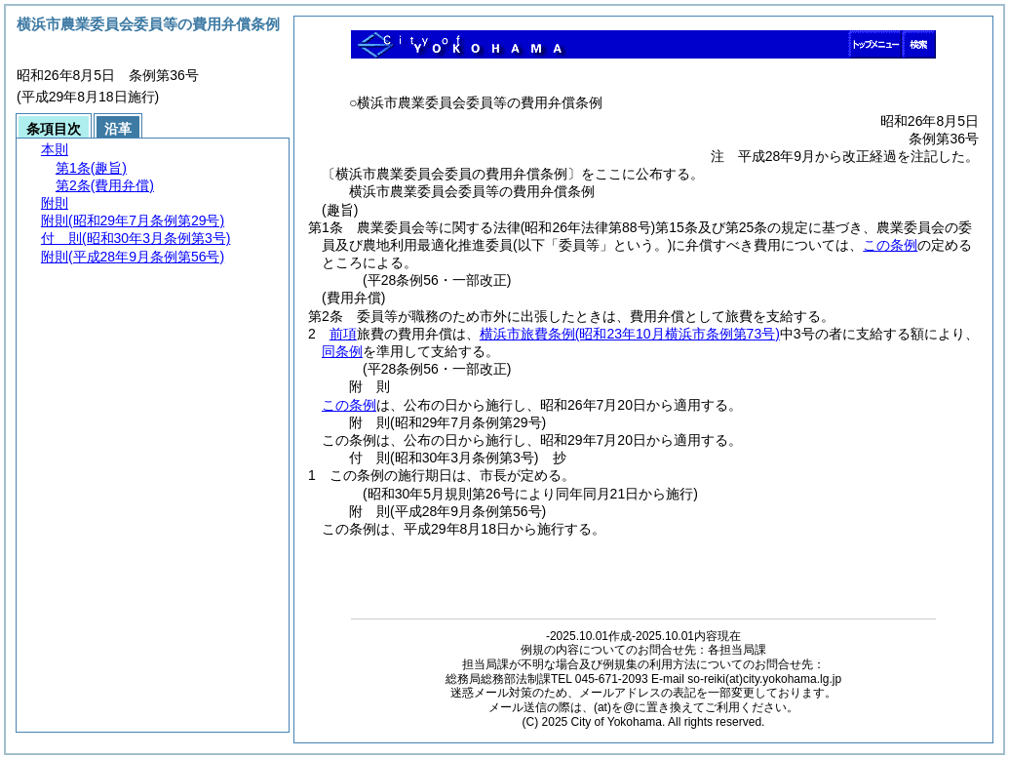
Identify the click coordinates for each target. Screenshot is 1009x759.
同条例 (342, 351)
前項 (343, 333)
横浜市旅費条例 (630, 333)
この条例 (890, 245)
